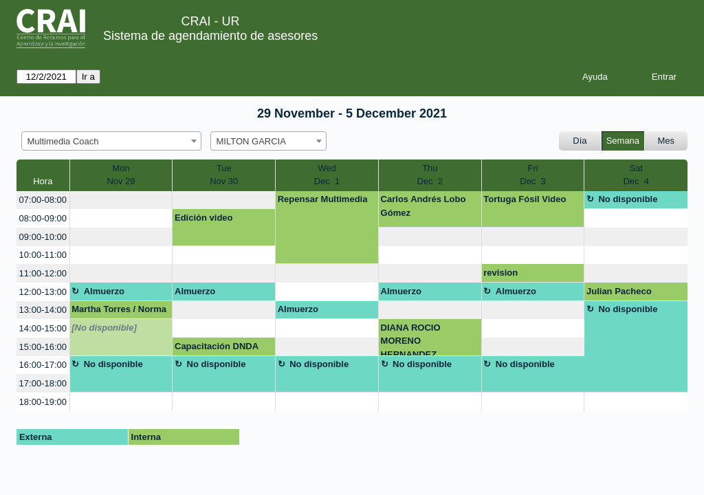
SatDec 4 (636, 175)
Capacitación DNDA (216, 346)
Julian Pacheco (619, 291)
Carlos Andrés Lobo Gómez (423, 206)
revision (500, 272)
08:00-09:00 (43, 218)
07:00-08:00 (43, 200)
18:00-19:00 (43, 402)
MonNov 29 (121, 175)
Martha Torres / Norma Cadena (119, 311)
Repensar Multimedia (323, 199)
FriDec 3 (533, 175)
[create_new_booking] (121, 200)
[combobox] (111, 141)
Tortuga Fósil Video (524, 199)
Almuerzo (104, 291)
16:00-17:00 (43, 365)
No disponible (627, 199)
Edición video (204, 217)
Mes (666, 140)
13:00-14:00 (43, 310)
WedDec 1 (327, 175)
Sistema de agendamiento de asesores (210, 36)
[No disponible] (104, 327)
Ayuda (595, 77)
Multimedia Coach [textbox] (63, 141)
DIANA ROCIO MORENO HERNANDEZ (411, 339)
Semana (622, 140)
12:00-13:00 (43, 292)
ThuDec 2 (430, 175)
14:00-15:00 (43, 328)
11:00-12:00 (43, 273)
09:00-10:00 (43, 237)
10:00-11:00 (43, 255)
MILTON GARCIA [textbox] (251, 141)
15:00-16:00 (43, 347)
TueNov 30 (224, 175)
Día (579, 140)
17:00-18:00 (43, 383)
